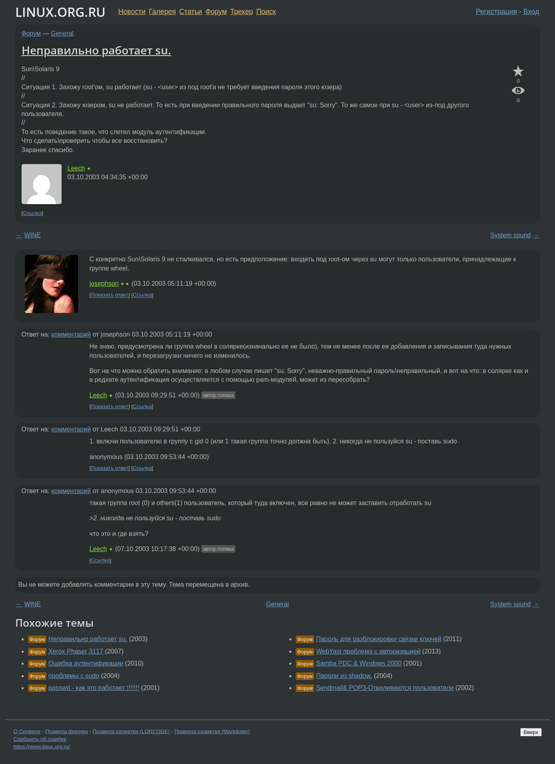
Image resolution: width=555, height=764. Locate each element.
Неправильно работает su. (96, 50)
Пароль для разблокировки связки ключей (378, 639)
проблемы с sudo (73, 675)
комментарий (71, 334)
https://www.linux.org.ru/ (42, 747)
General (62, 33)
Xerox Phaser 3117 (75, 651)
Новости (132, 12)
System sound (510, 235)
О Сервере (27, 731)
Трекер (241, 12)
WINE (32, 235)
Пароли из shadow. (344, 675)
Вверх (530, 732)
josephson (104, 283)
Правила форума (66, 731)
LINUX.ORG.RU (60, 11)
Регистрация (496, 12)
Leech (76, 168)
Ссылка (32, 213)
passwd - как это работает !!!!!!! (93, 687)
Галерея (162, 12)
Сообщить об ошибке (40, 739)
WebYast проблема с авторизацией (368, 651)
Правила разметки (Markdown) (212, 731)
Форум (215, 12)
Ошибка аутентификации (85, 663)
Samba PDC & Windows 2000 (358, 663)
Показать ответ (109, 295)
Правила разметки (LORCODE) (131, 731)
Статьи (190, 12)
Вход (531, 12)
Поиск (266, 12)
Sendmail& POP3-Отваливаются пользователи (385, 687)
